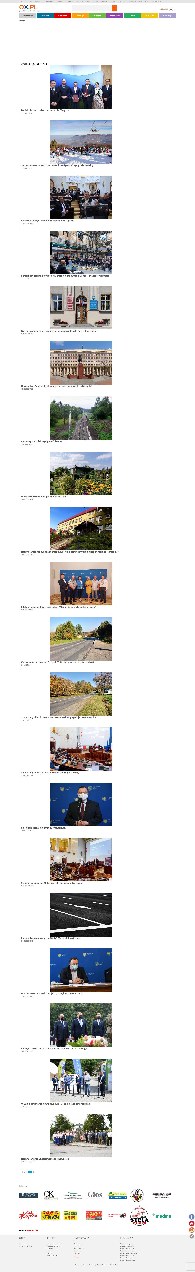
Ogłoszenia (115, 16)
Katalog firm (97, 16)
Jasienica (95, 1)
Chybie (29, 1)
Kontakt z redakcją (25, 1246)
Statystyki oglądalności (54, 1246)
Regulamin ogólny (126, 1244)
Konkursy (167, 16)
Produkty (50, 1248)
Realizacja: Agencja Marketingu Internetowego (97, 1265)
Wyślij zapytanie (52, 1255)
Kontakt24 (62, 16)
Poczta (76, 1257)
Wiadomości (28, 16)
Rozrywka (150, 16)
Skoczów (122, 1)
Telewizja (80, 16)
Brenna (22, 1)
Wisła (147, 1)
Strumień (131, 1)
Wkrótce (45, 16)
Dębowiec (60, 1)
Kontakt (49, 1253)
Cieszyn (37, 1)
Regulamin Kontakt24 (127, 1260)
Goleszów (69, 1)
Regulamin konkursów (127, 1258)
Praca (132, 16)
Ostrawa (113, 1)
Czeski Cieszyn (48, 1)
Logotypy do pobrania (54, 1244)
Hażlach (78, 1)
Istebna (87, 1)
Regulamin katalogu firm (128, 1253)
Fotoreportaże (79, 1248)
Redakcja (22, 1244)
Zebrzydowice (156, 1)
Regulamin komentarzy (128, 1251)
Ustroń (140, 1)
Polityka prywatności (127, 1246)
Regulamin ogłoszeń (127, 1248)
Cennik (49, 1251)
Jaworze (104, 1)
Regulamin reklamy (127, 1255)
